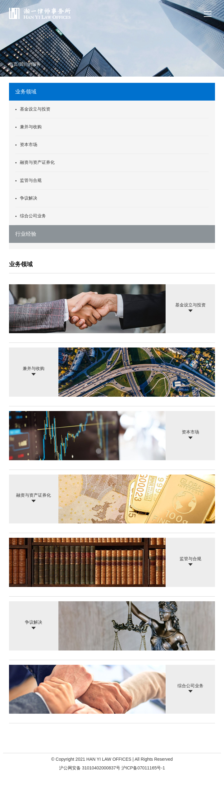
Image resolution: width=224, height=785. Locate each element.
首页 (13, 64)
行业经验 (25, 234)
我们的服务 (30, 64)
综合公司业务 (33, 216)
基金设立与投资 (35, 109)
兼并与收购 (31, 127)
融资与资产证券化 (37, 162)
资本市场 (28, 145)
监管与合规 (31, 180)
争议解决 (28, 198)
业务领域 (25, 92)
